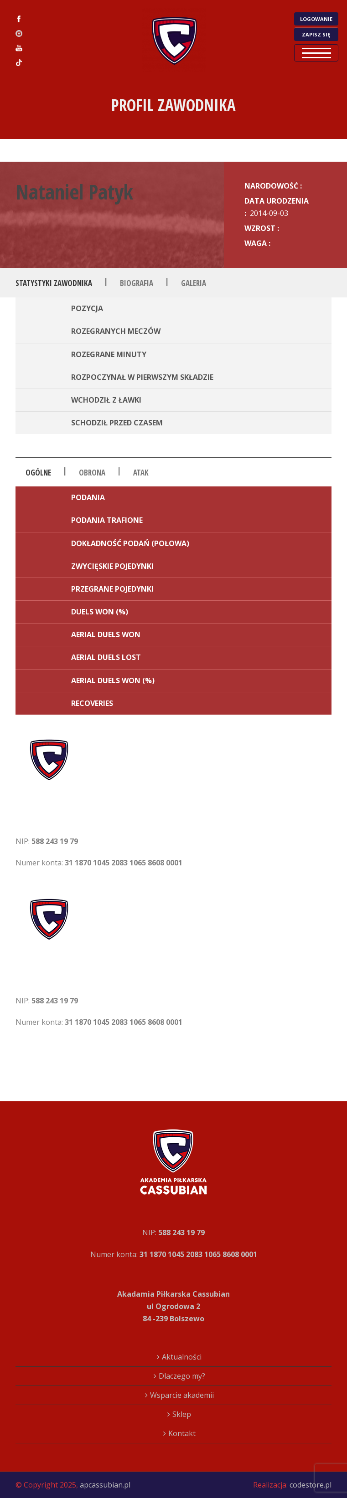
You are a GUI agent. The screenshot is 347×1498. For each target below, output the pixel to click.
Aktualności (182, 1357)
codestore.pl (310, 1485)
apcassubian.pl (105, 1485)
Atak (141, 472)
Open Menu (316, 52)
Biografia (136, 283)
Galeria (193, 283)
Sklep (181, 1414)
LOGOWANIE (316, 18)
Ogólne (38, 472)
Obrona (92, 472)
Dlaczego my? (182, 1376)
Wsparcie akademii (182, 1395)
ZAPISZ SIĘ (316, 34)
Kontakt (182, 1433)
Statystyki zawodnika (54, 283)
